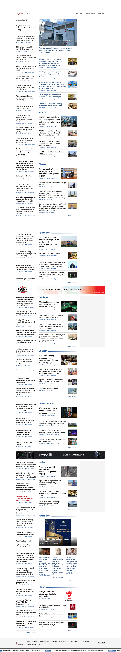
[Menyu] (101, 13)
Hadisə (42, 462)
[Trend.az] (22, 13)
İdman (42, 587)
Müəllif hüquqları (75, 641)
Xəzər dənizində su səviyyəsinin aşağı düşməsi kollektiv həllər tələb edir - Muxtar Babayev (89, 650)
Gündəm (43, 351)
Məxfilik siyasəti (31, 644)
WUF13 (42, 112)
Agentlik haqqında (32, 641)
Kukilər (40, 644)
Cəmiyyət (43, 297)
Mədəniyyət (44, 515)
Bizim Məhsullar (63, 641)
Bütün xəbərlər (72, 160)
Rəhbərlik (54, 641)
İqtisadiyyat (44, 232)
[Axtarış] (77, 13)
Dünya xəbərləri (46, 403)
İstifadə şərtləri (87, 641)
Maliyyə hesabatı (44, 641)
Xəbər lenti (21, 20)
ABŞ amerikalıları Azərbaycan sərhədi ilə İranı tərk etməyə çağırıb (31, 650)
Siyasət (42, 164)
